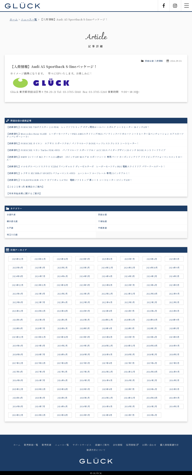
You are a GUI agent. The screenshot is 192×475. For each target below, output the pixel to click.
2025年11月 (40, 258)
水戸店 (10, 227)
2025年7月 (129, 258)
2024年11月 (129, 267)
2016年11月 (129, 371)
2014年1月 (174, 406)
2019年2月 (62, 345)
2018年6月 (62, 354)
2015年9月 (85, 389)
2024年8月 (17, 276)
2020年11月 (129, 319)
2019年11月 (40, 336)
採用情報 (132, 444)
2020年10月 (151, 319)
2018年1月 (174, 354)
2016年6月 (62, 380)
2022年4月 (107, 302)
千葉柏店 (102, 221)
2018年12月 (107, 345)
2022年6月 (62, 302)
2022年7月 (40, 302)
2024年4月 (107, 276)
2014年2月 (152, 406)
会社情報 (117, 444)
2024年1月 (174, 276)
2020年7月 (40, 328)
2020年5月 (85, 328)
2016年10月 (152, 371)
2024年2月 (152, 276)
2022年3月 (129, 302)
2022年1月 (174, 302)
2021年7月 (129, 310)
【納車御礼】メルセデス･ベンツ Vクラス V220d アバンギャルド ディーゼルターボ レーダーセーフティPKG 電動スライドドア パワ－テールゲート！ (86, 166)
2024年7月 (40, 276)
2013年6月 (152, 414)
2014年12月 (107, 397)
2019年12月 (17, 336)
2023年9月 (85, 284)
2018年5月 (85, 354)
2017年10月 (62, 363)
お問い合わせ (149, 444)
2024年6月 (62, 276)
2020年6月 (62, 328)
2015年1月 (85, 397)
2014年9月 (174, 397)
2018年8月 (18, 354)
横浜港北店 (12, 221)
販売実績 (46, 444)
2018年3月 (129, 354)
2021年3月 (40, 319)
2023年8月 (107, 284)
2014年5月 (85, 406)
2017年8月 (107, 363)
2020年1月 (174, 328)
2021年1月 (85, 319)
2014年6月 (62, 406)
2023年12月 (17, 284)
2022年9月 (174, 293)
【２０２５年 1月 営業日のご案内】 (25, 186)
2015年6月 (152, 389)
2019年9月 (85, 336)
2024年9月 (174, 267)
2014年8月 (18, 406)
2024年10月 (152, 267)
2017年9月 (85, 363)
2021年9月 (85, 310)
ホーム (14, 19)
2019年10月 (62, 336)
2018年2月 (152, 354)
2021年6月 (152, 310)
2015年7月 (129, 389)
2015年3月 (40, 397)
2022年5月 (85, 302)
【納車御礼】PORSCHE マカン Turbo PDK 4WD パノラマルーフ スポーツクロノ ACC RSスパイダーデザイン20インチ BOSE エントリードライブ (86, 150)
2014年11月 (129, 397)
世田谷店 (102, 214)
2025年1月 (85, 267)
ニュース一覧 (29, 19)
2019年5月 (174, 336)
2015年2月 (62, 397)
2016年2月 (152, 380)
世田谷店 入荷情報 (154, 60)
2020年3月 (129, 328)
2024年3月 (129, 276)
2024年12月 (107, 267)
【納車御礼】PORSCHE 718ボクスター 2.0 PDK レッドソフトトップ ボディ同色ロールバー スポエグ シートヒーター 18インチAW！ (78, 127)
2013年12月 (17, 414)
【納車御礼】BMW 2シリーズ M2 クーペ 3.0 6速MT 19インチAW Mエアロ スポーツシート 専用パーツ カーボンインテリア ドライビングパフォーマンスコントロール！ (95, 158)
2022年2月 (152, 302)
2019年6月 (152, 336)
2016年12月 (107, 371)
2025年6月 (152, 258)
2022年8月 (18, 302)
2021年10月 (62, 310)
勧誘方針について (96, 449)
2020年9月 (174, 319)
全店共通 (11, 214)
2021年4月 (18, 319)
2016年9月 (174, 371)
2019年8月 (107, 336)
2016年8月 (18, 380)
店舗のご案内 (102, 444)
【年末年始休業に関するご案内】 (24, 193)
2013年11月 (40, 414)
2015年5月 (174, 389)
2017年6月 (152, 363)
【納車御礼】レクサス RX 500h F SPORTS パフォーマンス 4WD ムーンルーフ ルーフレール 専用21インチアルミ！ (68, 173)
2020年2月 (152, 328)
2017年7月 (129, 363)
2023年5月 (174, 284)
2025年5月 (174, 258)
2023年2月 (62, 293)
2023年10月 (62, 284)
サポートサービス (82, 444)
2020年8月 (18, 328)
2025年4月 (18, 267)
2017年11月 (40, 363)
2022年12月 (107, 293)
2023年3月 (40, 293)
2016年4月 (107, 380)
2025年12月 (17, 258)
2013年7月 (129, 414)
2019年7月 (129, 336)
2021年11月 (40, 310)
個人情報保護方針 (169, 444)
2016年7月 (40, 380)
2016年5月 (85, 380)
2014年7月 (40, 406)
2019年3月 (40, 345)
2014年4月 (107, 406)
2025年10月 (62, 258)
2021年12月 (17, 310)
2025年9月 (85, 258)
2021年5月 (174, 310)
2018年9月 (174, 345)
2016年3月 (129, 380)
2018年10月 (152, 345)
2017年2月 (62, 371)
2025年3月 (40, 267)
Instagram (175, 5)
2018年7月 (40, 354)
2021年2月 (62, 319)
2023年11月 (40, 284)
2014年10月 (152, 397)
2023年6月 (152, 284)
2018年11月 (129, 345)
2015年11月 (40, 389)
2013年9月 (85, 414)
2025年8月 (107, 258)
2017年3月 (40, 371)
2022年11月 (129, 293)
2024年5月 (85, 276)
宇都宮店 (102, 227)
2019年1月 (85, 345)
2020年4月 (107, 328)
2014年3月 (129, 406)
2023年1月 (85, 293)
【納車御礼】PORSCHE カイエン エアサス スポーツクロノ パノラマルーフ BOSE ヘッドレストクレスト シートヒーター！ (73, 143)
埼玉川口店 (12, 234)
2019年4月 (18, 345)
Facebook (163, 5)
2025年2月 (62, 267)
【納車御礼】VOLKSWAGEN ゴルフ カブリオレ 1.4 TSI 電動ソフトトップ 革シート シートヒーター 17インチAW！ (69, 179)
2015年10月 (62, 389)
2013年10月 (62, 414)
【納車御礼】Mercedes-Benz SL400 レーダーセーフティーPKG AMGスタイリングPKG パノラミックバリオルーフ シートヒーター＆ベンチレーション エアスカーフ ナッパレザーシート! (95, 135)
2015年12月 (17, 389)
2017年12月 (17, 363)
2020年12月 (107, 319)
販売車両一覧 (31, 444)
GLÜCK (22, 5)
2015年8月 (107, 389)
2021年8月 (107, 310)
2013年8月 (107, 414)
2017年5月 (174, 363)
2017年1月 (85, 371)
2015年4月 (18, 397)
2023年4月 (18, 293)
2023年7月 (129, 284)
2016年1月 (174, 380)
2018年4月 (107, 354)
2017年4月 (18, 371)
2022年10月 (152, 293)
